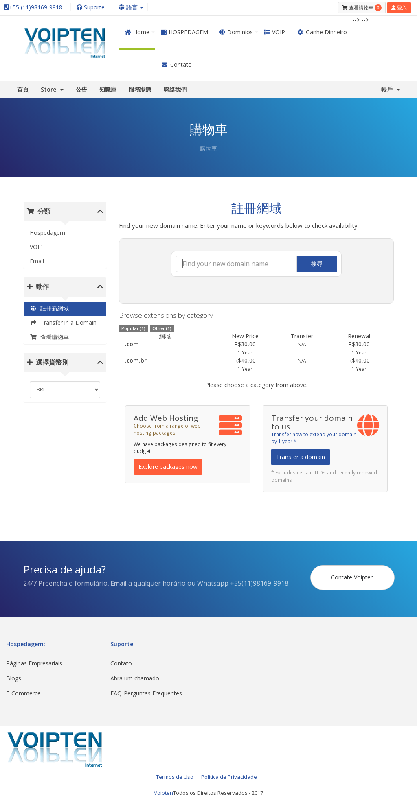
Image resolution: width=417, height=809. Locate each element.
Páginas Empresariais (34, 663)
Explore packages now (168, 466)
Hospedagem (47, 232)
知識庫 (107, 89)
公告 (81, 89)
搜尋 (317, 263)
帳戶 (390, 89)
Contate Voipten (352, 577)
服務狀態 (140, 89)
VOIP (274, 32)
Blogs (13, 678)
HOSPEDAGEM (184, 32)
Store (52, 89)
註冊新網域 (49, 308)
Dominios (236, 32)
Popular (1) (133, 328)
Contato (176, 64)
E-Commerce (23, 693)
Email (37, 261)
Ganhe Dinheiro (321, 32)
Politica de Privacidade (229, 777)
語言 (131, 7)
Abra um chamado (134, 678)
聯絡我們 (175, 89)
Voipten (163, 792)
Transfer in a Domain (63, 322)
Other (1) (161, 328)
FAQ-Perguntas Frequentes (146, 693)
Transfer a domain (300, 457)
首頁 (23, 89)
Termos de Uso (174, 777)
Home (137, 32)
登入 (399, 7)
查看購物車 (49, 337)
